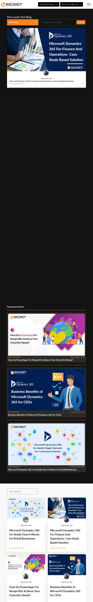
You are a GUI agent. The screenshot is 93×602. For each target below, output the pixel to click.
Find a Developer (49, 4)
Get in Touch (30, 536)
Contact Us (53, 570)
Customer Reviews (71, 566)
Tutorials (56, 566)
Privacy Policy (17, 570)
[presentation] (80, 469)
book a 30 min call (71, 4)
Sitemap (64, 570)
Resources (45, 566)
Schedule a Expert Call (27, 551)
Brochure (15, 566)
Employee (74, 570)
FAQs (29, 570)
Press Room (40, 570)
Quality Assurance (30, 566)
